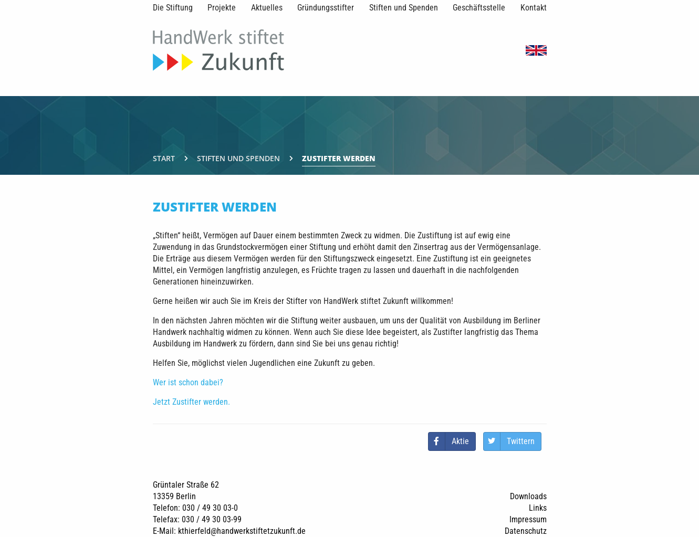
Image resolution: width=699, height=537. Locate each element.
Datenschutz (526, 531)
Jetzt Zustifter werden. (191, 402)
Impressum (528, 519)
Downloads (528, 496)
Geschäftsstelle (479, 8)
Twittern (521, 441)
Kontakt (533, 8)
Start (164, 158)
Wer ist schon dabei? (188, 382)
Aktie (460, 441)
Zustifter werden (338, 158)
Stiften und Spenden (403, 8)
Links (538, 508)
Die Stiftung (173, 8)
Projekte (221, 8)
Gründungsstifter (325, 8)
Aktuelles (267, 8)
